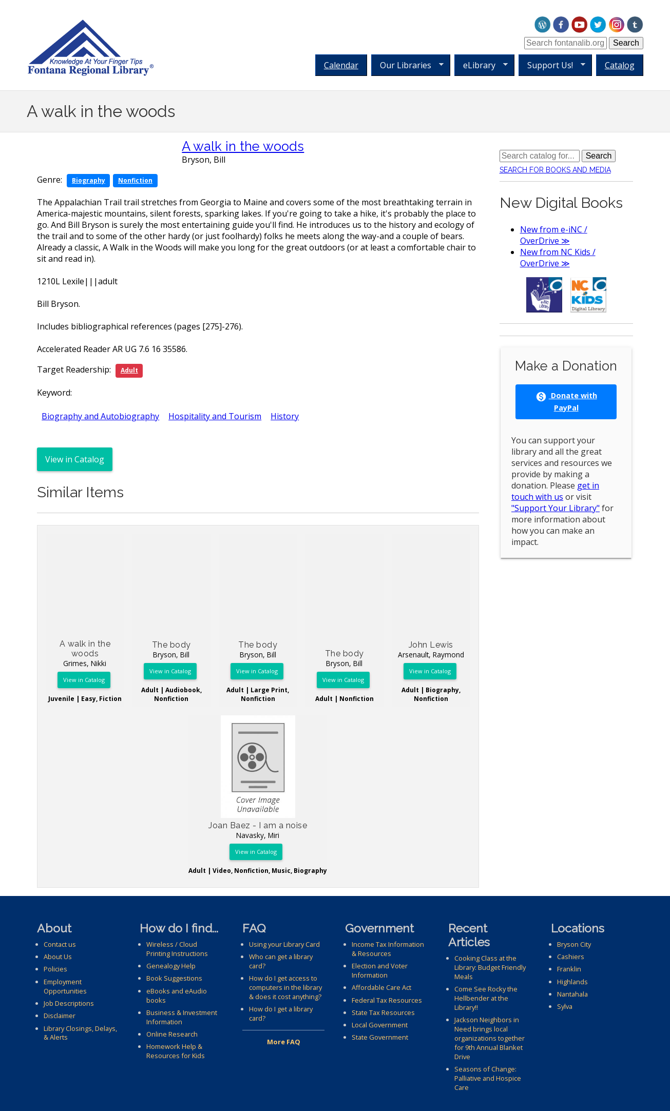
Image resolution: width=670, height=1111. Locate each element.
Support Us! (552, 65)
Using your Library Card (284, 944)
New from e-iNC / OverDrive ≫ (553, 235)
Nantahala (572, 994)
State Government (380, 1037)
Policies (55, 968)
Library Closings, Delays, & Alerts (80, 1033)
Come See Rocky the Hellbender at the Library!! (486, 998)
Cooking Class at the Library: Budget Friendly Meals (490, 967)
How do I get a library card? (281, 1013)
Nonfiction (135, 180)
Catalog (620, 65)
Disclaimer (59, 1015)
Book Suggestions (174, 978)
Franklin (569, 968)
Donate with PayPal (566, 401)
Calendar (341, 65)
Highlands (572, 981)
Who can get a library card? (281, 961)
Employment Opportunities (65, 986)
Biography (88, 180)
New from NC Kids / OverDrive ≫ (558, 257)
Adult (129, 370)
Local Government (380, 1024)
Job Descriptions (69, 1003)
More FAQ (283, 1041)
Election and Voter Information (380, 970)
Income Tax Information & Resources (388, 949)
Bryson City (574, 944)
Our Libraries (407, 65)
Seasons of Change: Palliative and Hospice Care (487, 1078)
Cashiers (570, 956)
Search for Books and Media (555, 170)
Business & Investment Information (181, 1017)
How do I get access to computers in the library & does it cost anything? (285, 987)
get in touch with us (555, 491)
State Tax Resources (383, 1012)
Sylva (564, 1006)
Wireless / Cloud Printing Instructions (177, 949)
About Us (58, 956)
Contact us (60, 944)
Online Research (172, 1034)
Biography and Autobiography (100, 416)
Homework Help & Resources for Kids (175, 1051)
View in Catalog (74, 459)
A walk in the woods (243, 146)
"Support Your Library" (555, 508)
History (285, 416)
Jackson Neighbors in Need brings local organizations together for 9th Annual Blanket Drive (489, 1038)
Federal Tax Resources (387, 1000)
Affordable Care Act (381, 987)
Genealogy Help (171, 965)
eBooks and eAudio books (176, 995)
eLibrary (481, 65)
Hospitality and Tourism (214, 416)
